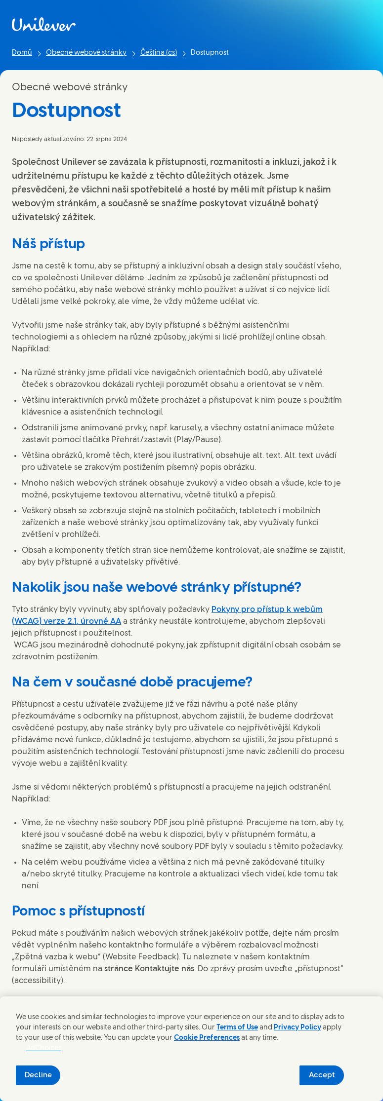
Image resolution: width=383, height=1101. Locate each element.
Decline (38, 1075)
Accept (322, 1075)
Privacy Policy (297, 1027)
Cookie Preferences (207, 1038)
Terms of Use (237, 1027)
